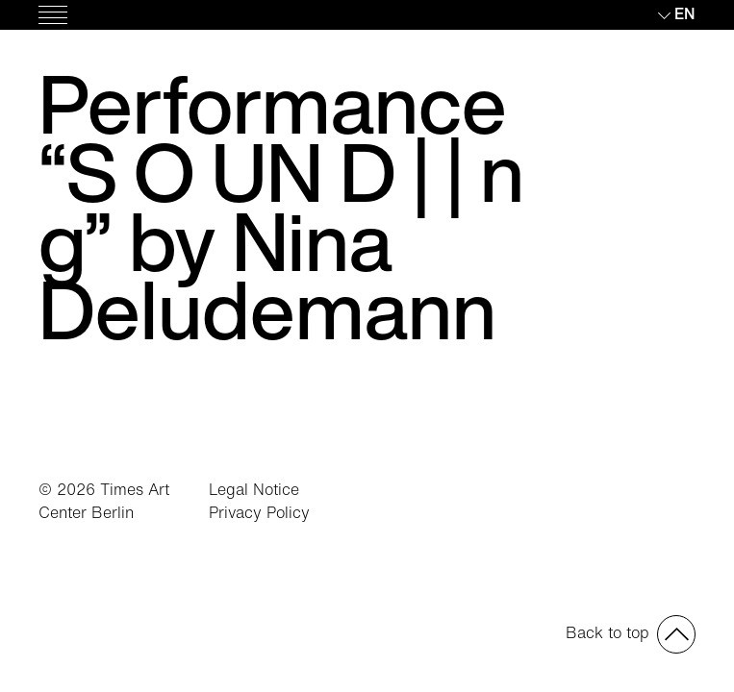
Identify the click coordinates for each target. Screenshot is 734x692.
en (685, 13)
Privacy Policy (259, 512)
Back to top (607, 632)
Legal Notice (254, 489)
